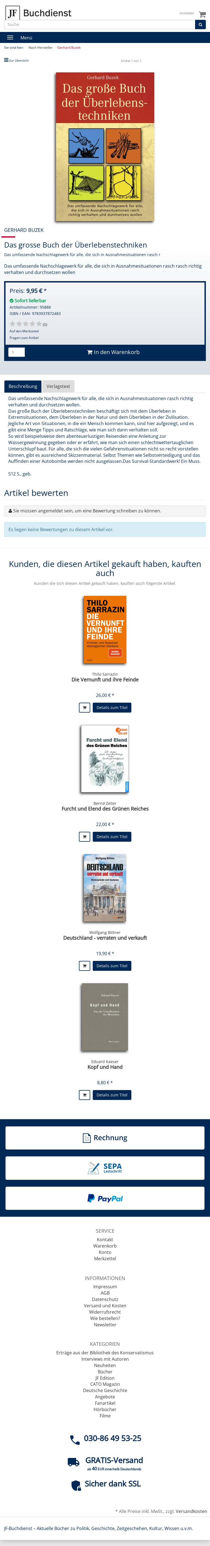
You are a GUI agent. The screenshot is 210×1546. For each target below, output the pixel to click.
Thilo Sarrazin (105, 674)
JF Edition (105, 1378)
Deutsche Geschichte (105, 1390)
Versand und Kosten (105, 1306)
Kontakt (105, 1240)
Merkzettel (105, 1259)
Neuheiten (105, 1365)
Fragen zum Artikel (24, 337)
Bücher (105, 1372)
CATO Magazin (105, 1384)
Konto (105, 1252)
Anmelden (187, 13)
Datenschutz (105, 1299)
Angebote (105, 1397)
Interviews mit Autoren (105, 1359)
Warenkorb (105, 1246)
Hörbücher (105, 1409)
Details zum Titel (112, 707)
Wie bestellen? (105, 1318)
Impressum (105, 1287)
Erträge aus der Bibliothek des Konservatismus (105, 1353)
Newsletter (105, 1325)
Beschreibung (23, 386)
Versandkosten (191, 1511)
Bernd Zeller (105, 803)
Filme (105, 1416)
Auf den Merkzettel (24, 331)
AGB (105, 1293)
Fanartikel (105, 1403)
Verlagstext (58, 386)
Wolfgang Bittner (105, 932)
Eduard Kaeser (105, 1061)
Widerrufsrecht (105, 1312)
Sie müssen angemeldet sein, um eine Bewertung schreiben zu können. (87, 511)
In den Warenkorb (113, 352)
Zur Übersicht (19, 60)
